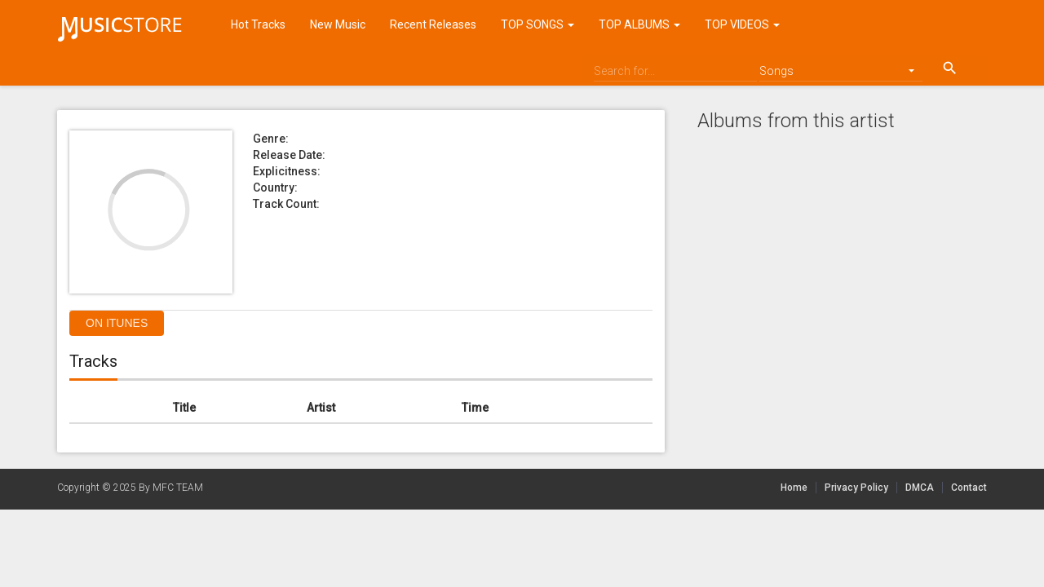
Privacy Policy (856, 487)
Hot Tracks (258, 24)
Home (794, 487)
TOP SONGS (537, 24)
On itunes (117, 322)
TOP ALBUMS (639, 24)
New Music (337, 24)
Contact (969, 487)
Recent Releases (433, 24)
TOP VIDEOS (742, 24)
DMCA (924, 487)
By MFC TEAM (171, 487)
